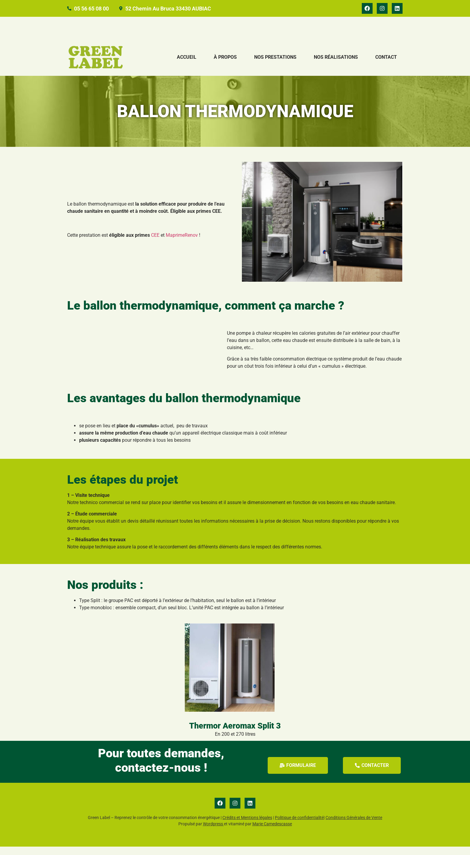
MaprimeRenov (182, 243)
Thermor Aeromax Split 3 (235, 734)
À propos (225, 66)
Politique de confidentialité (299, 826)
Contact (386, 66)
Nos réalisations (336, 66)
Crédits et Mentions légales (247, 826)
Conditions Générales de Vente (354, 826)
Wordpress (213, 832)
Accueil (186, 66)
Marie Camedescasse (272, 832)
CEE (155, 243)
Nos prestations (275, 66)
